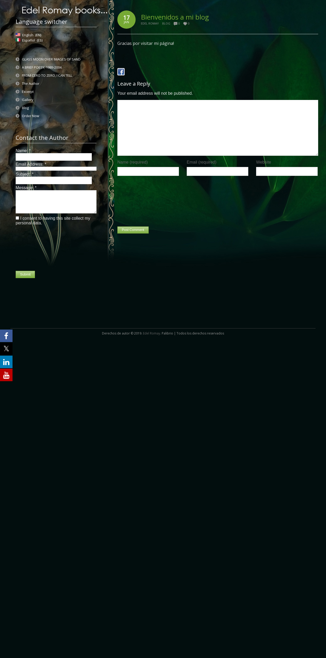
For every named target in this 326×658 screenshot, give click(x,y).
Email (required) (201, 162)
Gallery (27, 99)
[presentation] (37, 248)
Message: (26, 188)
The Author (30, 83)
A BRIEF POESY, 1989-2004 (42, 67)
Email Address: (31, 164)
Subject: (25, 174)
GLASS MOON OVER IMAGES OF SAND (51, 59)
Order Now (30, 115)
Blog (25, 107)
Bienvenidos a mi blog (175, 17)
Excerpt (28, 91)
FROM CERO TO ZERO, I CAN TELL (47, 75)
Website (263, 162)
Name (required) (132, 162)
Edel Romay (150, 23)
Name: (23, 150)
